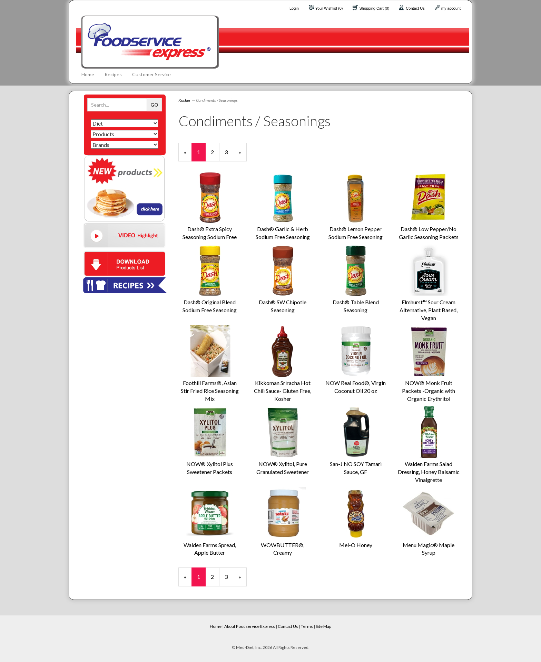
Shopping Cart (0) (375, 8)
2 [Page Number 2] (215, 151)
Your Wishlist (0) (329, 8)
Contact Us (415, 8)
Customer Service (151, 74)
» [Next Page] (242, 155)
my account (451, 8)
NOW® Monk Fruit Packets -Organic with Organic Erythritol (428, 390)
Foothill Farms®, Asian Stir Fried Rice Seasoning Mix (210, 390)
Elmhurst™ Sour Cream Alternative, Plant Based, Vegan (429, 310)
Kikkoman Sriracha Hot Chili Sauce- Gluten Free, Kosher (282, 390)
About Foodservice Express (249, 626)
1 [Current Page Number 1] (201, 155)
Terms (307, 626)
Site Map (323, 626)
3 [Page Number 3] (229, 151)
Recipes (113, 74)
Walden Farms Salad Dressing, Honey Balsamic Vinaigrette (429, 472)
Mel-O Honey (355, 545)
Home (87, 74)
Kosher (184, 100)
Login (294, 8)
